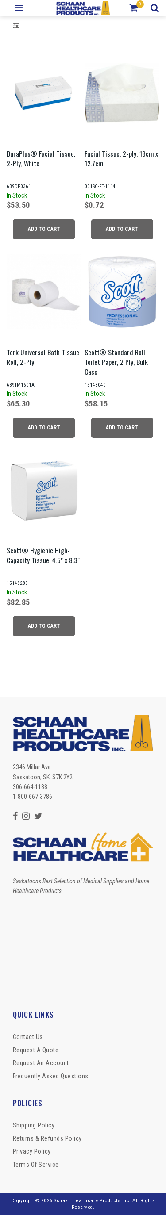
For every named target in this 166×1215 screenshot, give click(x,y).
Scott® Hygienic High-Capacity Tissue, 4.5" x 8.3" (43, 555)
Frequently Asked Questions (51, 1076)
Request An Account (41, 1062)
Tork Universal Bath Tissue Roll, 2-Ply (43, 357)
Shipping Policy (34, 1125)
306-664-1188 (30, 786)
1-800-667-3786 (32, 796)
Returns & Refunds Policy (47, 1138)
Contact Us (28, 1036)
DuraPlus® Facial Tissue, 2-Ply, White (41, 158)
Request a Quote (36, 1050)
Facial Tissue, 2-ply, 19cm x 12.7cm (121, 158)
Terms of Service (36, 1164)
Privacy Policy (32, 1151)
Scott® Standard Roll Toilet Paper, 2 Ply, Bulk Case (116, 362)
